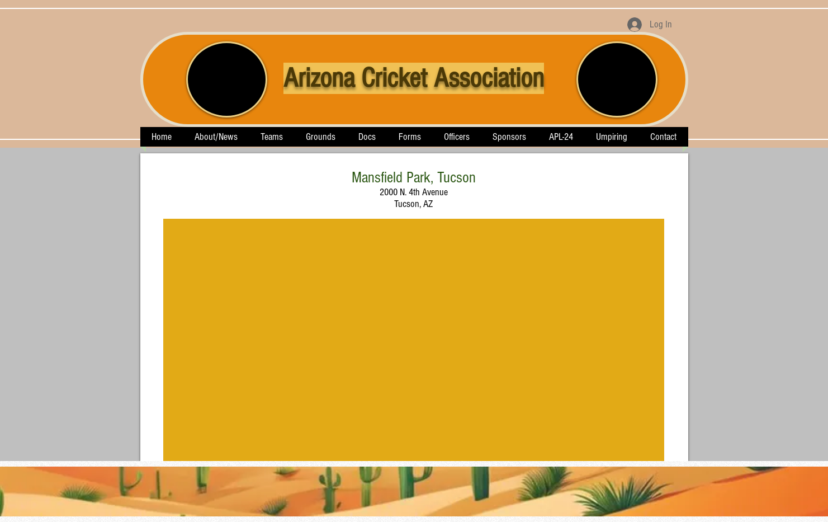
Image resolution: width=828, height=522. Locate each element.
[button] (272, 137)
